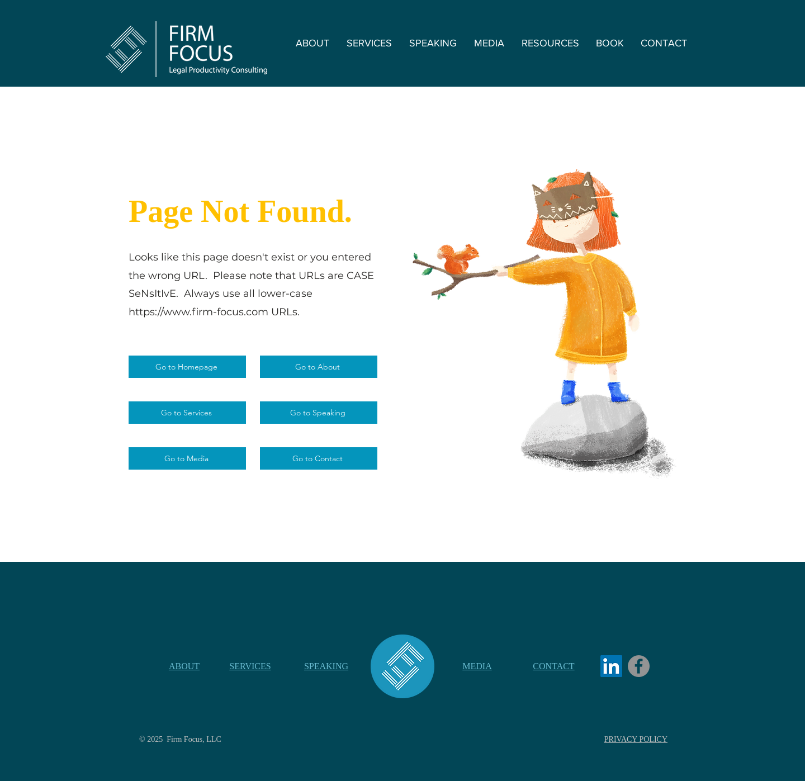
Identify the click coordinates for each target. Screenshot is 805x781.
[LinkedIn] (611, 666)
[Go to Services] (187, 412)
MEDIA (476, 666)
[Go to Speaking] (318, 412)
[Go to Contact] (318, 458)
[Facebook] (639, 666)
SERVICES (250, 666)
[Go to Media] (187, 458)
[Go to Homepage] (187, 367)
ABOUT (184, 666)
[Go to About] (318, 367)
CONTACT (553, 666)
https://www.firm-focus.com (198, 312)
